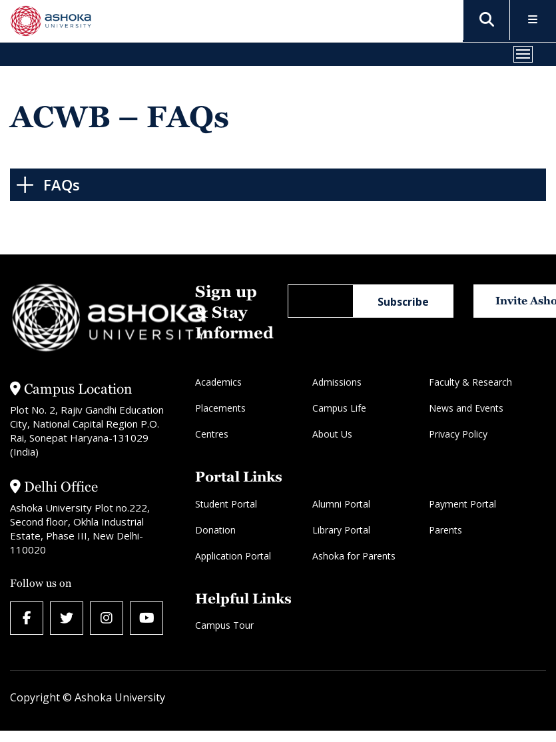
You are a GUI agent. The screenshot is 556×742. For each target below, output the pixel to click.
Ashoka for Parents (354, 556)
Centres (211, 434)
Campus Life (339, 408)
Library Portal (341, 530)
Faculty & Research (470, 382)
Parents (445, 530)
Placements (220, 408)
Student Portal (226, 504)
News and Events (466, 408)
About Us (332, 434)
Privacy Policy (458, 434)
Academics (218, 382)
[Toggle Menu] (533, 20)
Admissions (337, 382)
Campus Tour (224, 625)
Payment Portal (462, 504)
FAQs (61, 184)
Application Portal (233, 556)
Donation (215, 530)
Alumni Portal (341, 504)
